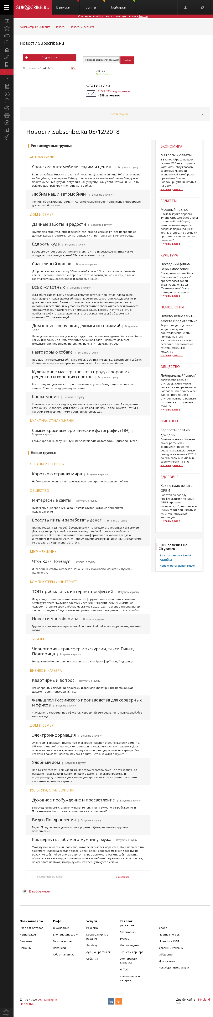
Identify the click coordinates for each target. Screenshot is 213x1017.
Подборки (122, 5)
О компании (61, 928)
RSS (73, 68)
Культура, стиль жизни (52, 420)
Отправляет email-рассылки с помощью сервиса (113, 16)
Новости (60, 27)
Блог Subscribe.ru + (65, 934)
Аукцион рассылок (98, 952)
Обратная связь (63, 954)
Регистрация (28, 934)
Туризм (37, 639)
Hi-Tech (124, 969)
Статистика (98, 85)
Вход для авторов (31, 928)
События (92, 958)
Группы (94, 5)
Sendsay (92, 945)
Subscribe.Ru (104, 74)
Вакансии (59, 948)
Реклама (92, 928)
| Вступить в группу (126, 167)
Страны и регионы (47, 464)
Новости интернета (82, 27)
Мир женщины (43, 551)
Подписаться (50, 57)
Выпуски (67, 5)
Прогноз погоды (169, 934)
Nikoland (204, 999)
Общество (39, 490)
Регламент (27, 941)
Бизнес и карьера (46, 670)
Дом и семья (42, 214)
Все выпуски (119, 114)
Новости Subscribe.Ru (42, 43)
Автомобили (42, 157)
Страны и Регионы (171, 948)
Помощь (25, 948)
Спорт (163, 928)
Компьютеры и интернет (35, 27)
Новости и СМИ (169, 941)
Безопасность (62, 941)
